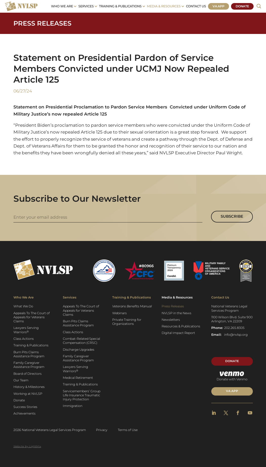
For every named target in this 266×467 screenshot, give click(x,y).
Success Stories (25, 407)
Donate (242, 6)
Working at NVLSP (27, 394)
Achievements (24, 413)
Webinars (119, 313)
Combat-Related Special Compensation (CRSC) (81, 341)
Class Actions (23, 339)
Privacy (101, 430)
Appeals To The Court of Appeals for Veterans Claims (31, 317)
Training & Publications (120, 6)
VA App (218, 6)
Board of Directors (27, 374)
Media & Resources (164, 6)
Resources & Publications (181, 326)
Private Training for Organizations (126, 322)
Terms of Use (128, 430)
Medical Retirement (78, 378)
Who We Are (62, 6)
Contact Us (196, 6)
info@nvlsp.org (236, 335)
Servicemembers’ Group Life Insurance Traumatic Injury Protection (81, 395)
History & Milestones (29, 387)
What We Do (23, 306)
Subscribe (232, 216)
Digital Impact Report (178, 333)
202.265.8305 (234, 328)
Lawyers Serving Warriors (26, 330)
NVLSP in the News (176, 313)
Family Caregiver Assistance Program (28, 365)
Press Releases (42, 23)
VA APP (232, 391)
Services (85, 6)
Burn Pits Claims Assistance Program (28, 354)
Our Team (20, 380)
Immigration (72, 406)
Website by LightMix (27, 446)
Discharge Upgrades (78, 349)
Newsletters (171, 320)
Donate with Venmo (232, 376)
